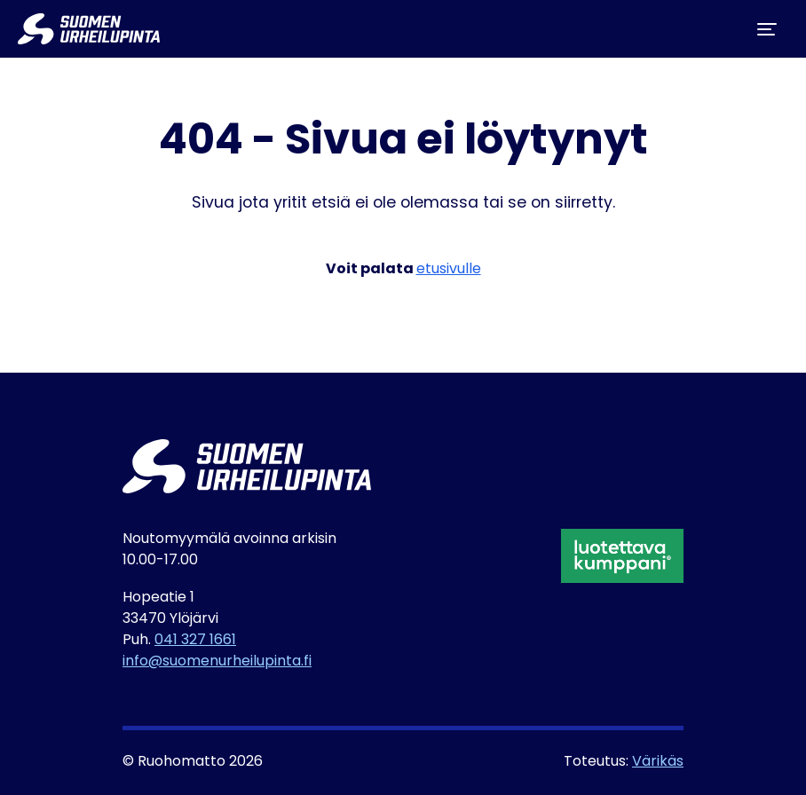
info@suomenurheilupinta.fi (217, 661)
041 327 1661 (195, 640)
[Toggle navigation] (767, 29)
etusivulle (448, 269)
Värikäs (658, 762)
